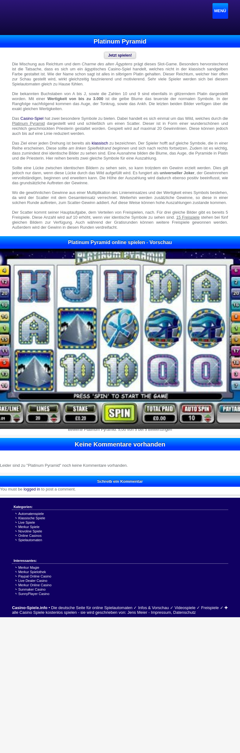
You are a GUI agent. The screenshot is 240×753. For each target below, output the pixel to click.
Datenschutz (184, 612)
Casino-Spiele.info (29, 607)
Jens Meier (138, 612)
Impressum (161, 612)
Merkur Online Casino (34, 585)
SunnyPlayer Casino (33, 594)
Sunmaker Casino (31, 589)
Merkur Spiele (28, 527)
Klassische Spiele (31, 518)
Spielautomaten (30, 540)
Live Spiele (26, 522)
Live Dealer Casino (32, 581)
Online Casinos (30, 535)
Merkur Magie (28, 567)
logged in (31, 489)
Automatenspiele (31, 514)
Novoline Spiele (30, 531)
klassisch (100, 143)
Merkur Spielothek (32, 572)
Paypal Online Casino (34, 576)
